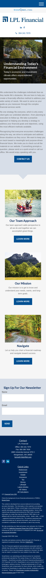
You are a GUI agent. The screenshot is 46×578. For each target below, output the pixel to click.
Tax (23, 480)
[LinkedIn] (21, 27)
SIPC (31, 542)
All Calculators (23, 492)
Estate (23, 475)
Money (23, 482)
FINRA (28, 542)
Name (4, 392)
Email (4, 405)
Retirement (23, 470)
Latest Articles (23, 487)
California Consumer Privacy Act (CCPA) (21, 528)
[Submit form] (7, 423)
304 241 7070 (23, 33)
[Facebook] (24, 27)
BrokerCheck (6, 500)
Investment (23, 472)
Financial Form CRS (11, 494)
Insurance (23, 477)
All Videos (23, 490)
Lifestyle (23, 485)
